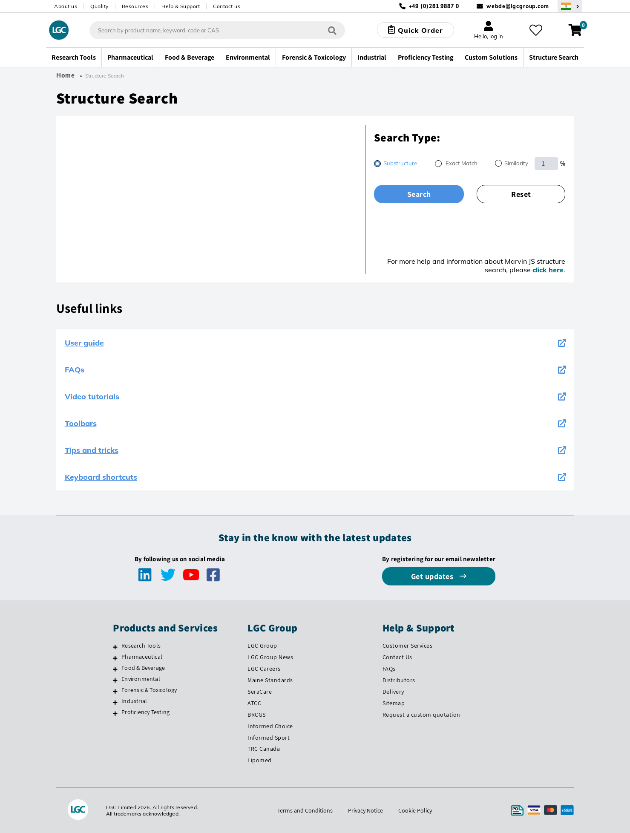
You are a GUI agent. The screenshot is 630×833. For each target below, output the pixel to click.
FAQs (315, 370)
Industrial (134, 701)
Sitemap (394, 703)
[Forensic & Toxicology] (115, 691)
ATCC (254, 703)
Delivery (393, 691)
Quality (99, 6)
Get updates (433, 576)
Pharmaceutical (141, 656)
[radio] (395, 164)
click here (548, 269)
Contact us (226, 6)
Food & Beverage (143, 668)
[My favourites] (535, 30)
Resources (135, 6)
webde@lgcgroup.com (517, 6)
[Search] (332, 30)
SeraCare (259, 691)
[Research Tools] (115, 647)
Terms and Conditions (305, 810)
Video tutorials (315, 396)
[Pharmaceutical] (115, 658)
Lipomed (259, 760)
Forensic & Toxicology (149, 690)
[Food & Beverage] (115, 669)
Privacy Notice (365, 810)
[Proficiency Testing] (115, 713)
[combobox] (217, 30)
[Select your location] (570, 6)
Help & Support (180, 6)
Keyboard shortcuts (315, 477)
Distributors (399, 680)
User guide (315, 343)
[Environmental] (115, 680)
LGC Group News (270, 657)
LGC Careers (264, 668)
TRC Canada (263, 748)
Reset (521, 194)
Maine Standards (270, 680)
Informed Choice (270, 726)
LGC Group (262, 645)
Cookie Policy (415, 810)
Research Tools (141, 645)
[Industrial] (115, 702)
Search (419, 194)
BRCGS (256, 714)
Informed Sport (268, 737)
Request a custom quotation (421, 714)
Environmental (140, 679)
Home (65, 75)
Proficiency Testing (145, 712)
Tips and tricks (315, 450)
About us (65, 6)
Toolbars (315, 423)
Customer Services (408, 645)
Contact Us (397, 657)
